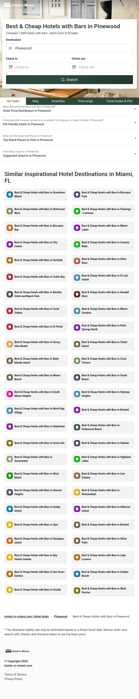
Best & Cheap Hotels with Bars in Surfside (38, 260)
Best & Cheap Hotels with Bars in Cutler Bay (39, 276)
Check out (78, 58)
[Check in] (42, 67)
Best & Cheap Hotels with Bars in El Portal (38, 326)
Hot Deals (13, 101)
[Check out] (106, 67)
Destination (13, 40)
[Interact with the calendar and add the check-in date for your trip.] (10, 67)
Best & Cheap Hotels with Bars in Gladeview (39, 426)
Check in (11, 58)
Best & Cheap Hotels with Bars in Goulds (37, 589)
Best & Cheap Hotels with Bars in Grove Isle (39, 442)
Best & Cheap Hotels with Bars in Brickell (105, 409)
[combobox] (69, 48)
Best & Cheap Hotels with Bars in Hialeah (105, 442)
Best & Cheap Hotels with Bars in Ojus (36, 524)
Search (69, 79)
